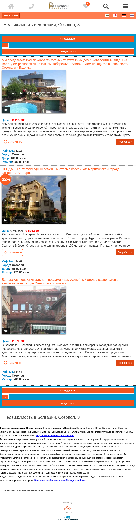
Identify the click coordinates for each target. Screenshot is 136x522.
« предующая (68, 38)
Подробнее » (125, 141)
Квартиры (11, 15)
